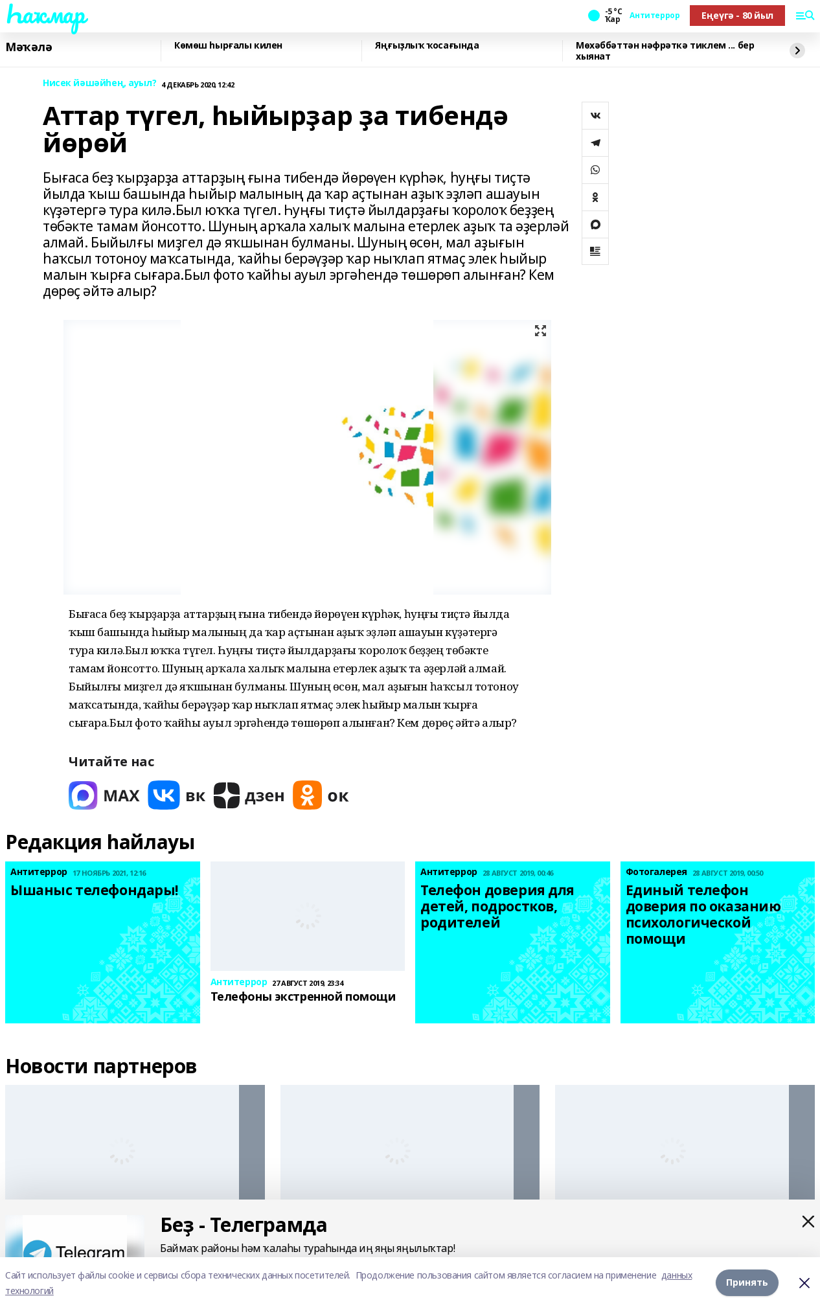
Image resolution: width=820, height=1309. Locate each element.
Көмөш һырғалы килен (228, 45)
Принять (747, 1283)
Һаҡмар (44, 13)
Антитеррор (654, 15)
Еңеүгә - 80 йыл (737, 15)
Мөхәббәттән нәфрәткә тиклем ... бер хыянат (665, 51)
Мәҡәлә (28, 47)
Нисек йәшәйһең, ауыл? (99, 83)
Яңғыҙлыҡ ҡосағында (427, 45)
